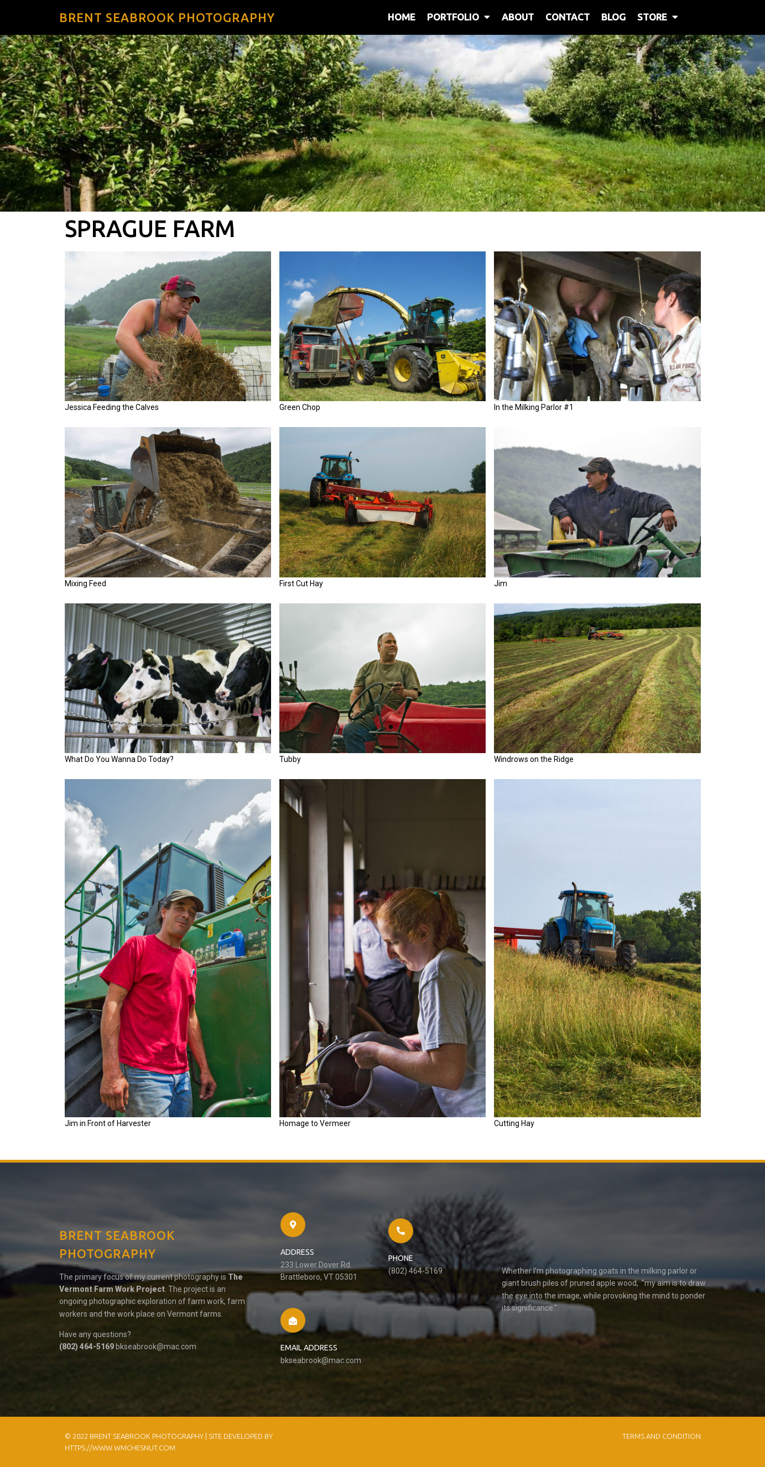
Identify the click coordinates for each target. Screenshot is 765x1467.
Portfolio (458, 17)
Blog (613, 17)
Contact (567, 17)
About (518, 17)
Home (401, 17)
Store (657, 17)
